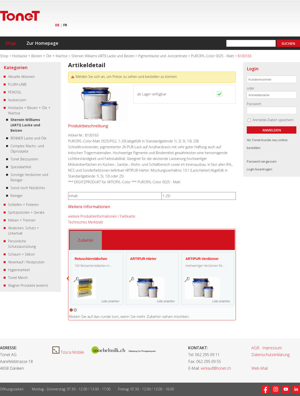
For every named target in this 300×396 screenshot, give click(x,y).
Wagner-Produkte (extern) (28, 285)
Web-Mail (259, 368)
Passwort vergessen (262, 161)
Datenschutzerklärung (270, 354)
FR (65, 25)
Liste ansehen (110, 301)
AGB (255, 347)
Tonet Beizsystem (24, 159)
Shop (10, 43)
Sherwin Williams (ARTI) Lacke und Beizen (103, 56)
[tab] (86, 240)
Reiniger (16, 195)
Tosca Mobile (68, 352)
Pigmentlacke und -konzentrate (163, 56)
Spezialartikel (20, 167)
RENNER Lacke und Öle (28, 138)
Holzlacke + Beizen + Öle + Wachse (40, 56)
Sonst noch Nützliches (27, 187)
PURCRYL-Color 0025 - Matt (213, 56)
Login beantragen (259, 169)
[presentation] (85, 240)
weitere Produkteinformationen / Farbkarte (101, 216)
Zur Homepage (42, 43)
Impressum (272, 347)
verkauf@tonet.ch (216, 368)
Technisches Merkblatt (85, 222)
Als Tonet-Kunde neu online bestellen (267, 144)
